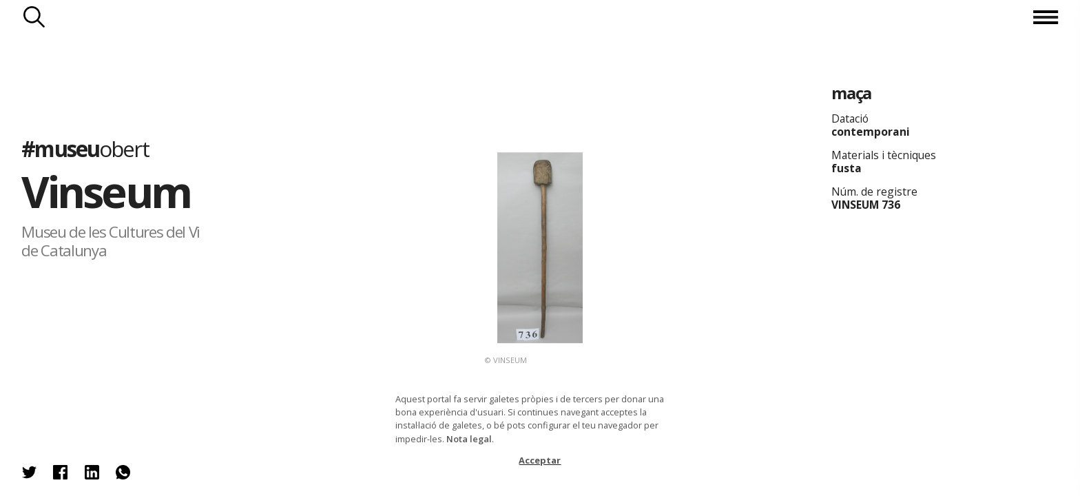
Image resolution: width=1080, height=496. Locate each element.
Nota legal (469, 439)
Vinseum (105, 191)
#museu (84, 148)
